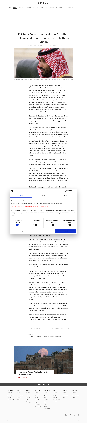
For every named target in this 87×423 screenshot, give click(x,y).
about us (33, 420)
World (15, 7)
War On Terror (11, 395)
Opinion (74, 390)
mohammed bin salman (48, 336)
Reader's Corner (75, 395)
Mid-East (21, 7)
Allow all (65, 231)
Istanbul (18, 392)
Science (45, 401)
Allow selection (43, 231)
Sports (65, 390)
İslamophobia (29, 403)
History (45, 404)
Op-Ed (73, 394)
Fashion (46, 399)
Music (54, 394)
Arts (54, 390)
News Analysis (11, 399)
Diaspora (19, 399)
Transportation (38, 404)
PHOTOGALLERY (24, 377)
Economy (37, 394)
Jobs (9, 420)
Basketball (65, 394)
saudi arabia (31, 336)
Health (45, 392)
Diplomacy (10, 392)
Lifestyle (47, 390)
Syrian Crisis (60, 7)
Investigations (20, 395)
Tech (36, 401)
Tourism (37, 399)
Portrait (55, 397)
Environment (47, 394)
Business (37, 390)
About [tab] (66, 195)
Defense (37, 403)
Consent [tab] (21, 195)
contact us (47, 420)
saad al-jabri (38, 336)
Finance (36, 397)
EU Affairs (10, 397)
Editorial (73, 397)
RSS (60, 420)
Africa (52, 7)
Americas (36, 7)
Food (45, 397)
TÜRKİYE (19, 390)
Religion (46, 403)
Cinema (55, 392)
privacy (20, 420)
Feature (45, 406)
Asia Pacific (44, 7)
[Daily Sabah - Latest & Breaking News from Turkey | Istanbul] (43, 3)
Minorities (19, 397)
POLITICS (10, 390)
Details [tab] (43, 195)
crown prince (58, 336)
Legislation (10, 394)
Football (64, 392)
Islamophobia (70, 7)
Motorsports (65, 395)
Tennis (64, 397)
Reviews (55, 401)
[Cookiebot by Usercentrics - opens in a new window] (65, 191)
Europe (29, 7)
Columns (74, 392)
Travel (45, 395)
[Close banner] (75, 191)
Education (19, 394)
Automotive (37, 392)
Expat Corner (47, 408)
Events (54, 395)
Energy (36, 395)
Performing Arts (56, 399)
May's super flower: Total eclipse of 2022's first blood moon (32, 373)
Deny (21, 231)
